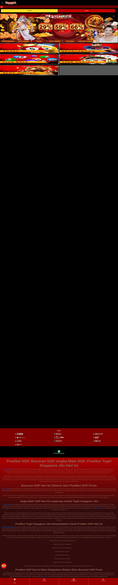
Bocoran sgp (5, 489)
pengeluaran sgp (97, 508)
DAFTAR (29, 10)
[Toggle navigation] (2, 3)
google (43, 576)
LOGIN (86, 10)
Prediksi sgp (7, 469)
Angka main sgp (8, 504)
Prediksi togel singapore (8, 527)
